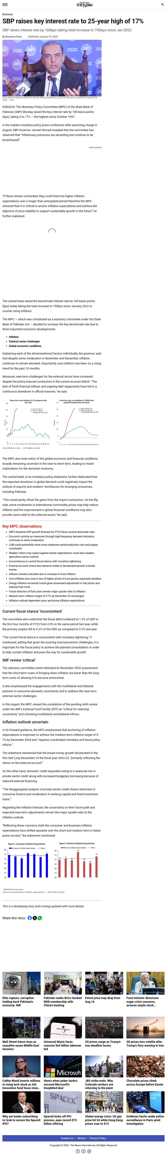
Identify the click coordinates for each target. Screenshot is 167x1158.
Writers (82, 1138)
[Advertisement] (52, 169)
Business (7, 14)
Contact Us (67, 1138)
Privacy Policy (98, 1138)
